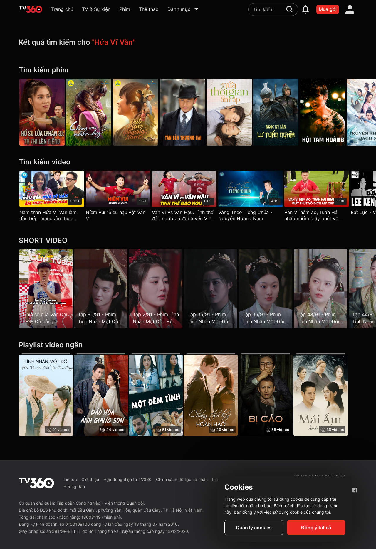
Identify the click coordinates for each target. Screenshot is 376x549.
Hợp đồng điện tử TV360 (127, 479)
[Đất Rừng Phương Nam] (139, 112)
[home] (30, 9)
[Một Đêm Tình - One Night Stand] (159, 394)
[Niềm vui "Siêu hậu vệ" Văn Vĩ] (120, 197)
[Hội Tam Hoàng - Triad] (334, 112)
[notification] (305, 9)
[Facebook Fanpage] (354, 490)
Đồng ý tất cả (316, 527)
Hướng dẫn (74, 486)
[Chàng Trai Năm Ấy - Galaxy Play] (90, 112)
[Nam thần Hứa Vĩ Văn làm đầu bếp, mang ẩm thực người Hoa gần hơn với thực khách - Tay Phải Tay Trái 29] (51, 197)
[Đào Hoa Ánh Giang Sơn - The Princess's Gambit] (102, 394)
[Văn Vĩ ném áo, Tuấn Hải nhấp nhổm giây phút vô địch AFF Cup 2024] (324, 197)
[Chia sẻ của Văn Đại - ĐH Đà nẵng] (46, 288)
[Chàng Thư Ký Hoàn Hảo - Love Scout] (216, 394)
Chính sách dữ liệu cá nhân (182, 479)
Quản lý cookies (254, 527)
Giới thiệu (90, 479)
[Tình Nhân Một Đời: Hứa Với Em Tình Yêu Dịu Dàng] (46, 394)
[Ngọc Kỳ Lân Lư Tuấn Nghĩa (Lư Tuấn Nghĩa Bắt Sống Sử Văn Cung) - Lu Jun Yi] (285, 112)
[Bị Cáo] (273, 394)
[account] (350, 9)
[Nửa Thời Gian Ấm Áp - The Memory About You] (236, 112)
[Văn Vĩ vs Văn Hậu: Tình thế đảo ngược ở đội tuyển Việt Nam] (188, 197)
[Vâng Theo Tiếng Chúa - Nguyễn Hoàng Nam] (256, 197)
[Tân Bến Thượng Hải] (188, 112)
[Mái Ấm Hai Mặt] (330, 394)
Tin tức (70, 479)
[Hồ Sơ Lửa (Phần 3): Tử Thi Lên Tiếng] (42, 112)
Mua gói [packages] (328, 9)
